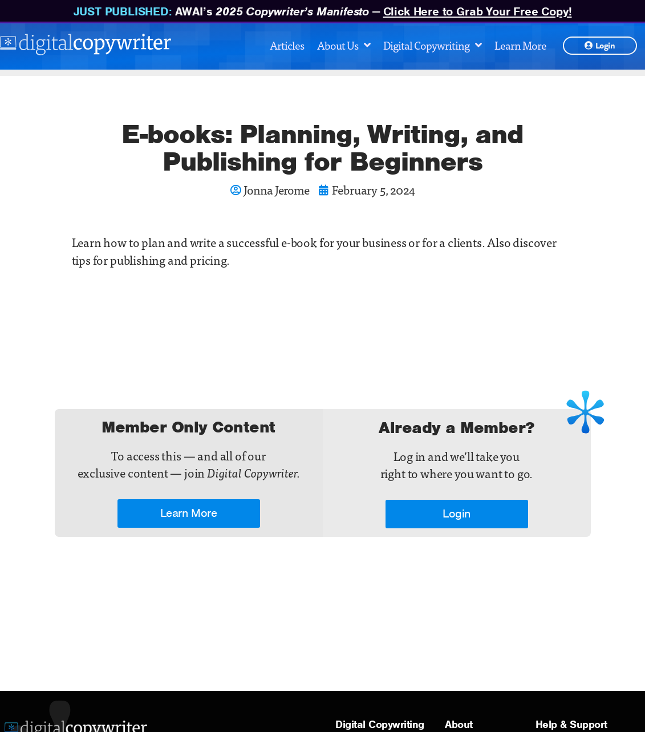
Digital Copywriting (432, 45)
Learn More (520, 45)
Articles (287, 45)
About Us (343, 45)
